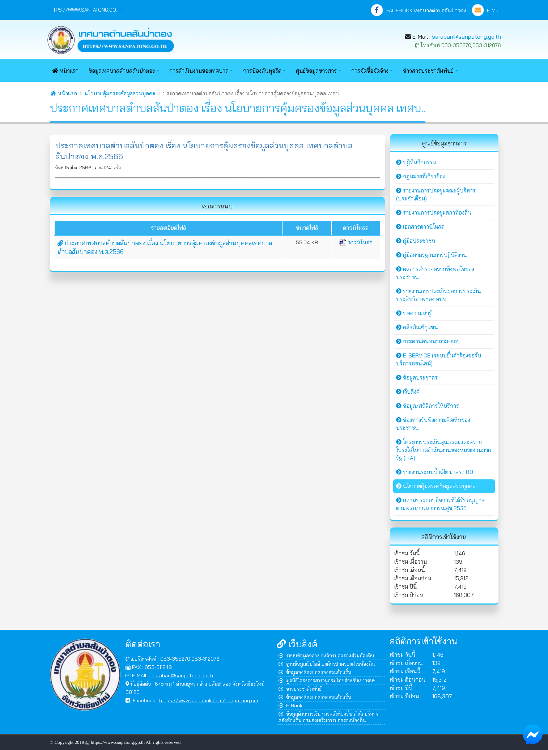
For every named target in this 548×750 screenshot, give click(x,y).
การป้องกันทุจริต (262, 70)
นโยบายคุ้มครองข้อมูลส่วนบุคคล (119, 93)
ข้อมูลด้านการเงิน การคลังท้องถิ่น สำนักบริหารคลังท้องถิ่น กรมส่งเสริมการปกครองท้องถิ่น (328, 717)
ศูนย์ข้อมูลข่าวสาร (316, 70)
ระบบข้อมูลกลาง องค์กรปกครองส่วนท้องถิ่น (326, 655)
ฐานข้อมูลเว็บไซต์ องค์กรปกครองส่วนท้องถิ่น (327, 664)
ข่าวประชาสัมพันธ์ (300, 689)
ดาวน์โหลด (356, 242)
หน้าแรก (65, 70)
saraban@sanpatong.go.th (466, 36)
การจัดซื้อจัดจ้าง (369, 70)
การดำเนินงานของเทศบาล (199, 70)
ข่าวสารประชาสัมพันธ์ (428, 70)
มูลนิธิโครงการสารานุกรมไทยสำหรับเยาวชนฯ (327, 680)
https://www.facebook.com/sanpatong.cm (208, 700)
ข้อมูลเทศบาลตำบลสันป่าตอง (122, 70)
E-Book (290, 705)
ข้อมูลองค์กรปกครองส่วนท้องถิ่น (315, 672)
